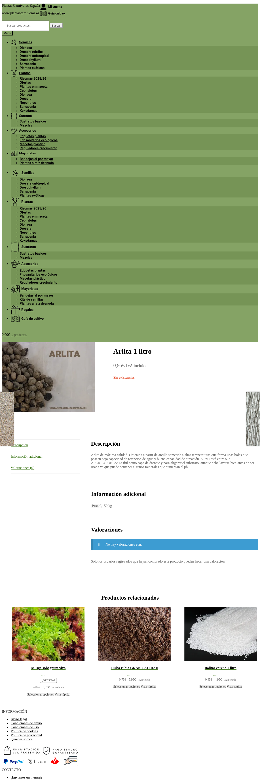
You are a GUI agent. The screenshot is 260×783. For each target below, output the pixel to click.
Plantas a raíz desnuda (37, 163)
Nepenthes (28, 103)
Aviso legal (19, 719)
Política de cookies (24, 731)
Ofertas (25, 83)
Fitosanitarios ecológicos (38, 140)
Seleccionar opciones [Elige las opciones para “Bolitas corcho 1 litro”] (212, 686)
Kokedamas (28, 111)
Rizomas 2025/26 (33, 79)
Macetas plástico (32, 144)
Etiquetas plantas (33, 136)
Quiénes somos (21, 739)
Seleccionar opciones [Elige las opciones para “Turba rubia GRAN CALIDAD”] (126, 686)
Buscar (56, 25)
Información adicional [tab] (26, 456)
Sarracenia (28, 64)
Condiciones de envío (26, 723)
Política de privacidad (26, 735)
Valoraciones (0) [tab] (22, 468)
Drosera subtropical (34, 56)
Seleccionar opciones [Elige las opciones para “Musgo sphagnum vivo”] (40, 694)
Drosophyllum (30, 60)
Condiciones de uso (25, 727)
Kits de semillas (32, 299)
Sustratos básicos (33, 121)
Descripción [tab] (19, 445)
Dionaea (26, 48)
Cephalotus (28, 91)
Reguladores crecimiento (38, 148)
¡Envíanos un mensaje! (27, 777)
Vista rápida (62, 694)
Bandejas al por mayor (36, 159)
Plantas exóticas (32, 68)
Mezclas (26, 125)
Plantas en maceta (34, 87)
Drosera (26, 99)
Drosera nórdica (32, 52)
